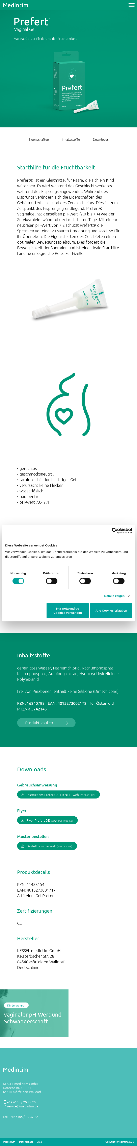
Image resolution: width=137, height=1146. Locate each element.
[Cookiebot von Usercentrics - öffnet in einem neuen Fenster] (114, 531)
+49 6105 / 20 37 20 (21, 1102)
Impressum (9, 1141)
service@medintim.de (22, 1106)
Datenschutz (26, 1141)
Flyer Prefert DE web (50, 820)
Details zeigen (114, 596)
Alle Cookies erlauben (111, 610)
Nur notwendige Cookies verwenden (67, 610)
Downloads (101, 139)
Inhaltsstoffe (71, 139)
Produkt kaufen (39, 722)
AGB (39, 1141)
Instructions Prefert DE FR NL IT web (61, 794)
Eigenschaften (39, 139)
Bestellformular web (49, 846)
